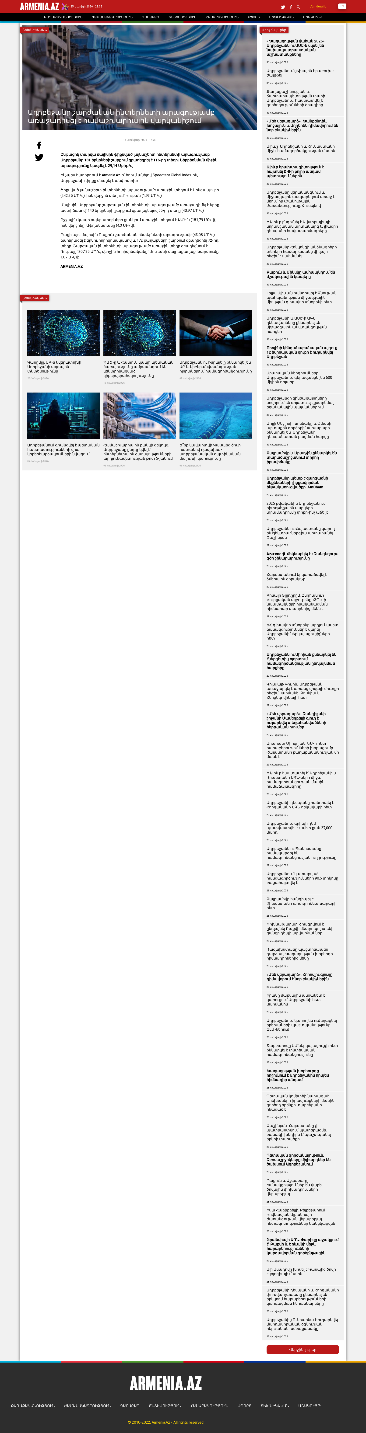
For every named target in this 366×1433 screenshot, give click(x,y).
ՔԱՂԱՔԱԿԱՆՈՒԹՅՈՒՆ (33, 1406)
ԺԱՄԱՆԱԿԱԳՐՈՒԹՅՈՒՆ (87, 1406)
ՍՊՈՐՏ (244, 1406)
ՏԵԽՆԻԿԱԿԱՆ (275, 1406)
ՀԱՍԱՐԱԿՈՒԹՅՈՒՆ (209, 1406)
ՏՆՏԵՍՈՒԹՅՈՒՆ (165, 1406)
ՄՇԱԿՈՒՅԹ (309, 1406)
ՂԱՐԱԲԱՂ (130, 1406)
